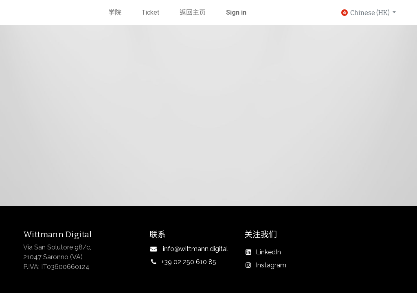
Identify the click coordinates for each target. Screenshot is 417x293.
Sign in (236, 12)
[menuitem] (115, 12)
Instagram (271, 265)
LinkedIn (268, 252)
